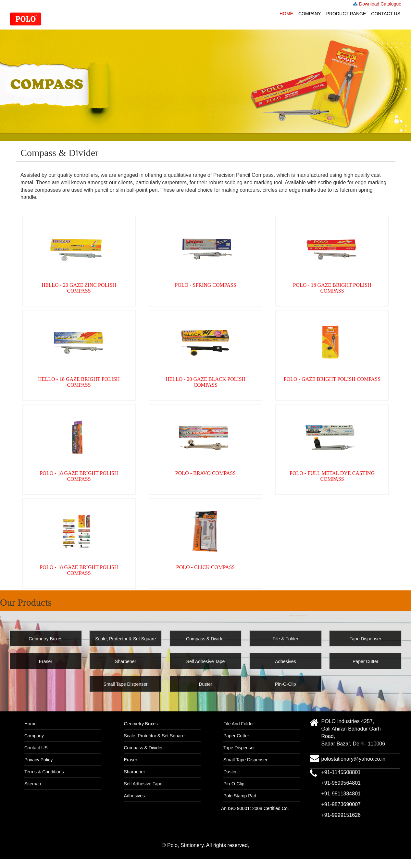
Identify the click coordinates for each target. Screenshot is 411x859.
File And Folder (238, 723)
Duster (230, 771)
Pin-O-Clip (233, 783)
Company (309, 13)
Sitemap (32, 783)
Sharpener (134, 771)
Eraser (130, 759)
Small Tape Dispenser (245, 759)
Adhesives (134, 795)
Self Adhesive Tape (143, 783)
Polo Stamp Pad (239, 795)
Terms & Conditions (44, 771)
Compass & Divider (143, 747)
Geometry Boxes (141, 723)
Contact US (385, 13)
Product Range (346, 13)
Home (286, 13)
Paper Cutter (236, 735)
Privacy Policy (38, 759)
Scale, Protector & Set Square (154, 735)
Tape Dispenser (239, 747)
